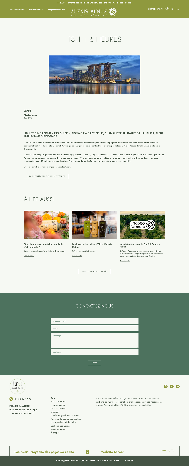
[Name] (94, 321)
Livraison (55, 412)
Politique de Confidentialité (63, 422)
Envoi (94, 363)
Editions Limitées (36, 9)
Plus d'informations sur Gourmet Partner (46, 176)
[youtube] (178, 386)
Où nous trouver (58, 408)
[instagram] (166, 386)
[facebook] (172, 386)
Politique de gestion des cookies (66, 418)
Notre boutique (155, 9)
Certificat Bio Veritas (60, 425)
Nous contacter (58, 405)
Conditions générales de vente (65, 415)
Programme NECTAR (56, 9)
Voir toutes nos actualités (94, 271)
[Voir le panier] (166, 9)
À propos (55, 432)
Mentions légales (58, 429)
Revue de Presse (58, 401)
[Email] (94, 328)
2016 (27, 111)
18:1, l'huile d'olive (17, 9)
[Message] (94, 340)
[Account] (172, 9)
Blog (53, 398)
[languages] (177, 9)
